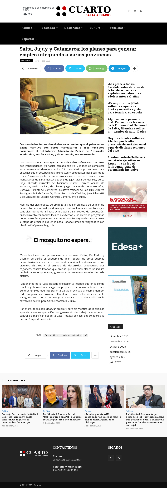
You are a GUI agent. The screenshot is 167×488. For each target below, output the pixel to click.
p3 (86, 335)
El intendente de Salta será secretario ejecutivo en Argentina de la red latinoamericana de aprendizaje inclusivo (126, 163)
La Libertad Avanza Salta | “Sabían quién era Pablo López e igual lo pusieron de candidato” (62, 417)
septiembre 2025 (120, 351)
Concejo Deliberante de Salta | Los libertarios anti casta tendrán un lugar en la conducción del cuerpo (19, 418)
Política (5, 411)
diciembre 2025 (119, 336)
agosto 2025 (117, 357)
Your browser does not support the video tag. (127, 246)
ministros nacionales (71, 335)
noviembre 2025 (119, 341)
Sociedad (26, 60)
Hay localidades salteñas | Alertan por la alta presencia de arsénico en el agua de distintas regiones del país (127, 144)
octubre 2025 (118, 346)
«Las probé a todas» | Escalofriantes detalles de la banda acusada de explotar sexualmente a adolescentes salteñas (126, 90)
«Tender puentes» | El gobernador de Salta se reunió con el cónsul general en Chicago (104, 417)
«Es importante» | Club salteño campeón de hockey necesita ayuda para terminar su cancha (125, 107)
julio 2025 (115, 362)
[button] (141, 11)
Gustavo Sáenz (51, 335)
